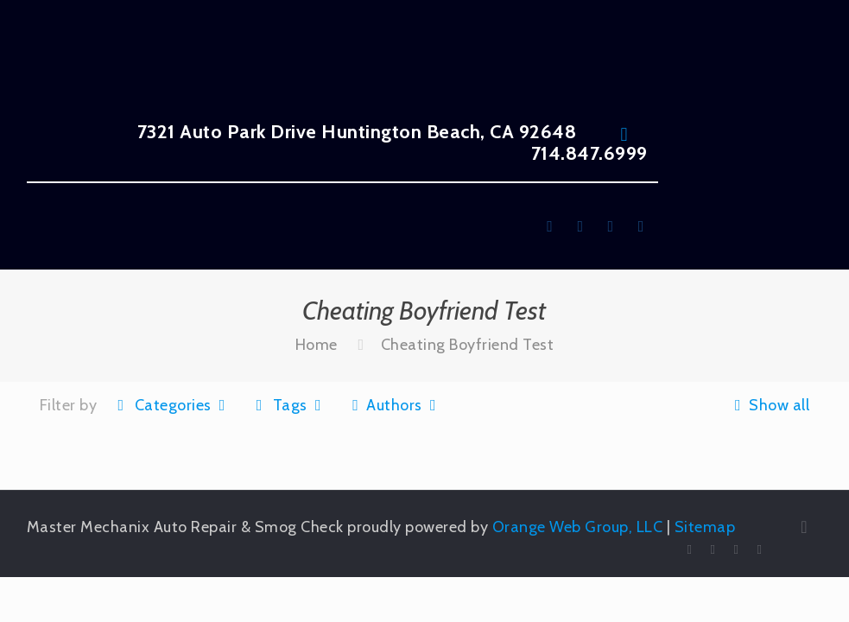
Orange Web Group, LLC (577, 526)
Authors (394, 405)
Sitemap (705, 526)
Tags (289, 405)
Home (316, 344)
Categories (171, 405)
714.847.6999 (589, 153)
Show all (768, 405)
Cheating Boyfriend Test (467, 344)
